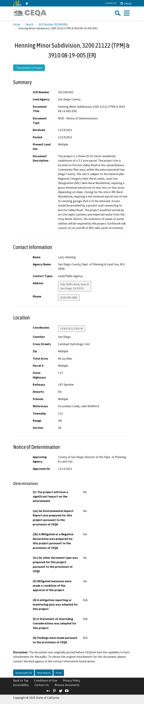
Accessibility (21, 685)
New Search (44, 672)
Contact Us (111, 3)
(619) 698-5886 (68, 297)
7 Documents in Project (29, 67)
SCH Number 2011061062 (53, 24)
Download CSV (23, 672)
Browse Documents (67, 685)
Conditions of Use (45, 680)
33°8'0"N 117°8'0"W (71, 328)
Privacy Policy (71, 680)
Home (16, 24)
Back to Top (20, 680)
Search (29, 24)
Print (59, 672)
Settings (126, 3)
